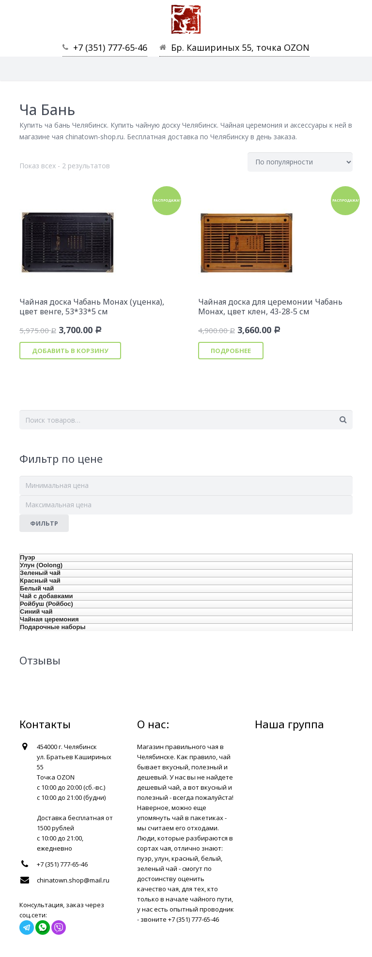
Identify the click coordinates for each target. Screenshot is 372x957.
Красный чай (40, 580)
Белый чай (37, 588)
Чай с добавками (46, 596)
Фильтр (44, 523)
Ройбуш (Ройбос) (46, 603)
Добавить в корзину (70, 350)
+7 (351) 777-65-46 (110, 47)
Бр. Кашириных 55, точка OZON (240, 47)
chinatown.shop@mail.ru (73, 880)
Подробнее (231, 350)
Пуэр (27, 557)
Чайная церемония (49, 619)
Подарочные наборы (53, 627)
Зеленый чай (40, 572)
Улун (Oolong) (41, 565)
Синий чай (36, 611)
